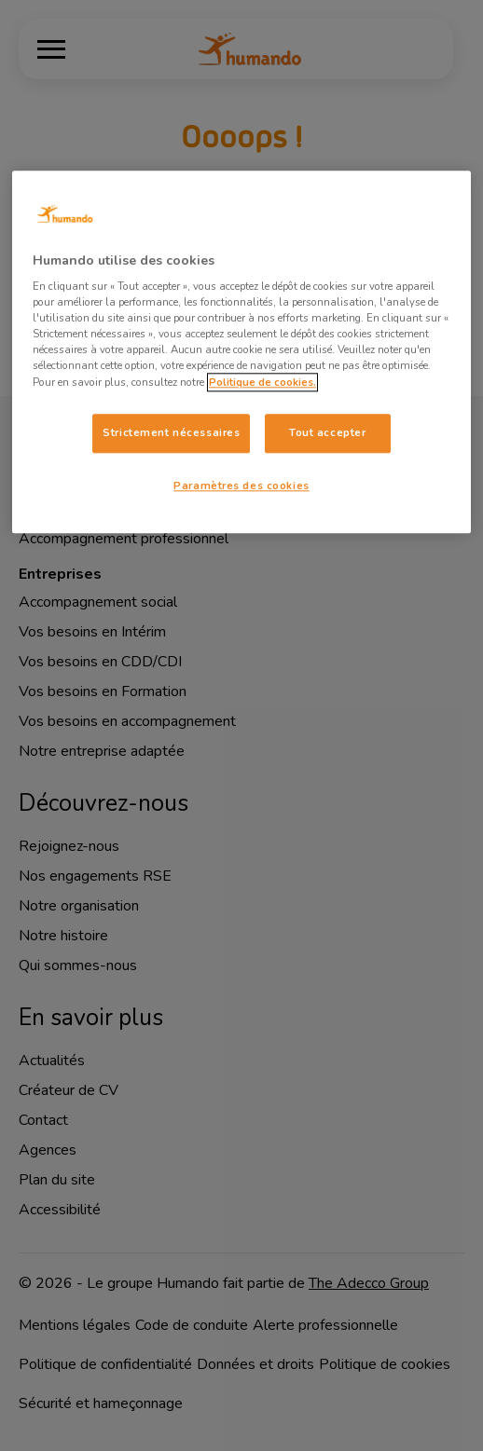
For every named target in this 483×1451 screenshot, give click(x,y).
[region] (241, 352)
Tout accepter (327, 432)
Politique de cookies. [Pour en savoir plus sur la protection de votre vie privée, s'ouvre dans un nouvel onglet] (262, 382)
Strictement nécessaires (171, 432)
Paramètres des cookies (241, 485)
